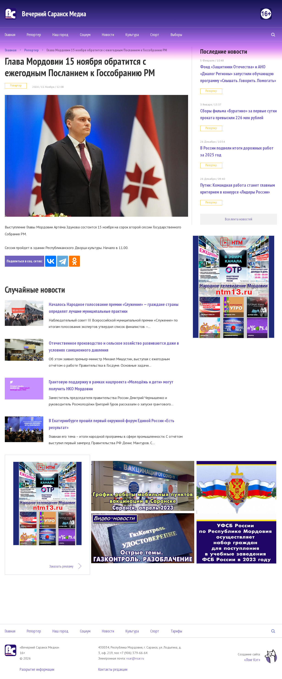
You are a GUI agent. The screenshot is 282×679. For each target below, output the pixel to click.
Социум (85, 34)
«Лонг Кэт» (252, 659)
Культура (132, 34)
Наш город (60, 34)
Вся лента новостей (238, 219)
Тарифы (176, 631)
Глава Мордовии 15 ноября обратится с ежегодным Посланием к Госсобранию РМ (107, 50)
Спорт (154, 34)
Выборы (176, 34)
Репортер (34, 34)
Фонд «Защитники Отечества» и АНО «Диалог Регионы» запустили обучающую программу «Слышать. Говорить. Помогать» (238, 73)
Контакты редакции (112, 669)
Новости (108, 34)
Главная (10, 34)
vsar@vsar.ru (135, 658)
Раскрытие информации (37, 669)
